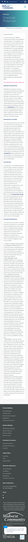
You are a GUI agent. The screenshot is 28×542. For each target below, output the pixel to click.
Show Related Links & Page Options (14, 28)
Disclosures (6, 14)
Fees (4, 458)
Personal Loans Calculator (9, 415)
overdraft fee (11, 107)
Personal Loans (6, 413)
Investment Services (8, 443)
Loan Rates (5, 456)
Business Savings (7, 433)
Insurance (5, 448)
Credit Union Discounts (8, 420)
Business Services (7, 430)
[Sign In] (25, 2)
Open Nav (25, 6)
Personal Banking (7, 411)
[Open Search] (21, 1)
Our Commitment (7, 473)
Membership (6, 418)
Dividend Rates (6, 461)
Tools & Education (7, 468)
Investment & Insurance (9, 445)
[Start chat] (22, 537)
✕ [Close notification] (5, 527)
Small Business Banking (9, 428)
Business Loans (7, 435)
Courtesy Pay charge (17, 194)
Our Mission (6, 471)
